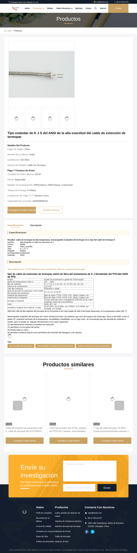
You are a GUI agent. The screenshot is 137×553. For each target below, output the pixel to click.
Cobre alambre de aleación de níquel (67, 514)
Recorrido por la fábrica (43, 519)
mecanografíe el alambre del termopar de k (55, 346)
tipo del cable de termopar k (21, 346)
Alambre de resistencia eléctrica (68, 521)
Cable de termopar (63, 536)
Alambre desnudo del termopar (68, 526)
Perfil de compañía (44, 513)
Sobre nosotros (64, 8)
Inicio (27, 8)
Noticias (78, 8)
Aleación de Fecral (63, 531)
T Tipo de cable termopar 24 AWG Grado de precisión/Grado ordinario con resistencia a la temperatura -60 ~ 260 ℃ (112, 430)
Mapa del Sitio (42, 536)
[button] (17, 405)
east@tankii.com (101, 2)
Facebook (87, 532)
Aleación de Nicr (62, 541)
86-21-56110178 (121, 2)
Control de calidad (43, 526)
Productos (38, 8)
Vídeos (50, 8)
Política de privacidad (45, 541)
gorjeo (93, 532)
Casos (88, 8)
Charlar (118, 8)
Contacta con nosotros (45, 531)
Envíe (107, 487)
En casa (7, 31)
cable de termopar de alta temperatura (94, 346)
